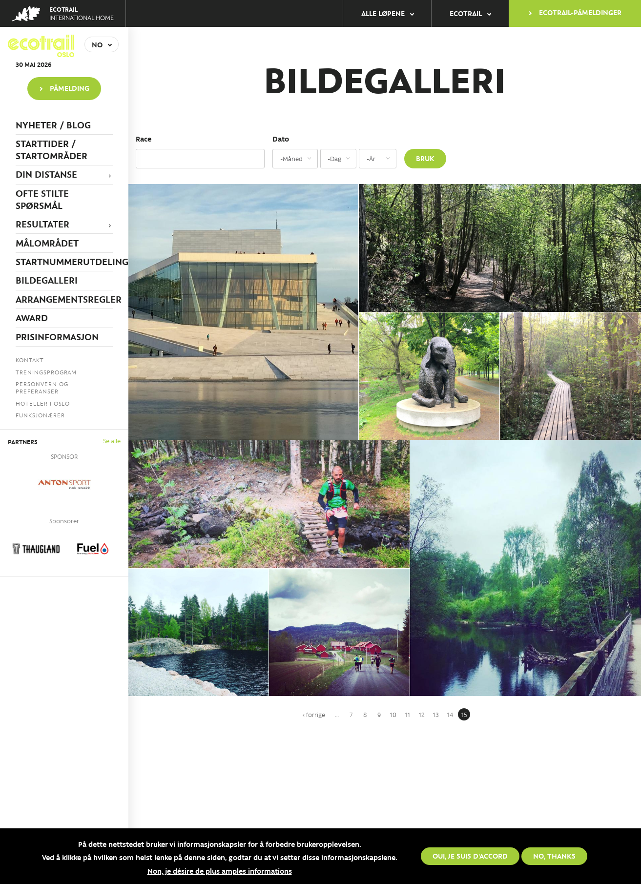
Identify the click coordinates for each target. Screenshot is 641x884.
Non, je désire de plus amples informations (219, 871)
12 (422, 714)
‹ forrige (314, 714)
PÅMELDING (69, 88)
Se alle (112, 440)
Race (143, 139)
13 (436, 714)
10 (393, 714)
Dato (280, 139)
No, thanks (554, 856)
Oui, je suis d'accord (470, 856)
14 (450, 714)
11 (407, 714)
